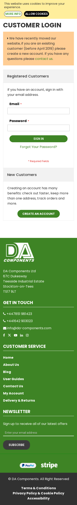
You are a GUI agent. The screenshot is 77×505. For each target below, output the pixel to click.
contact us (44, 58)
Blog (7, 372)
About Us (11, 364)
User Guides (13, 379)
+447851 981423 (19, 313)
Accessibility (38, 498)
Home (8, 357)
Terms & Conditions (38, 488)
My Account (13, 393)
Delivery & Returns (19, 400)
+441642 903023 (20, 321)
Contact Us (13, 386)
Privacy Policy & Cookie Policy (38, 493)
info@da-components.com (29, 328)
